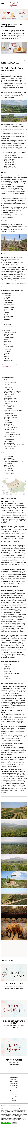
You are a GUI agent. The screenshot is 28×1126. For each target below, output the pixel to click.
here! (16, 38)
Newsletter (14, 1096)
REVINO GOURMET (14, 1060)
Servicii (14, 1098)
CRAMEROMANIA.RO (14, 984)
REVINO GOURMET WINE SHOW (14, 1022)
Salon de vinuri (14, 1083)
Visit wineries (14, 1077)
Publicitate (14, 1094)
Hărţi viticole (13, 1079)
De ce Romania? (14, 1081)
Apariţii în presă (13, 1090)
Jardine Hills (7, 664)
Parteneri (14, 1092)
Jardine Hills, (5, 590)
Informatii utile (14, 1085)
